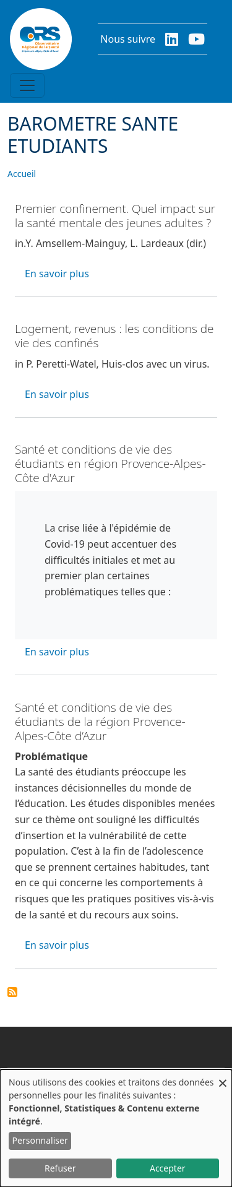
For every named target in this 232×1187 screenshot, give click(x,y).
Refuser (60, 1168)
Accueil (21, 173)
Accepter (168, 1168)
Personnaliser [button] (40, 1140)
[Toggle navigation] (27, 85)
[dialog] (116, 1128)
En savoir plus (57, 273)
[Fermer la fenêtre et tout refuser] (222, 1077)
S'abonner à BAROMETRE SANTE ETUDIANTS (12, 992)
